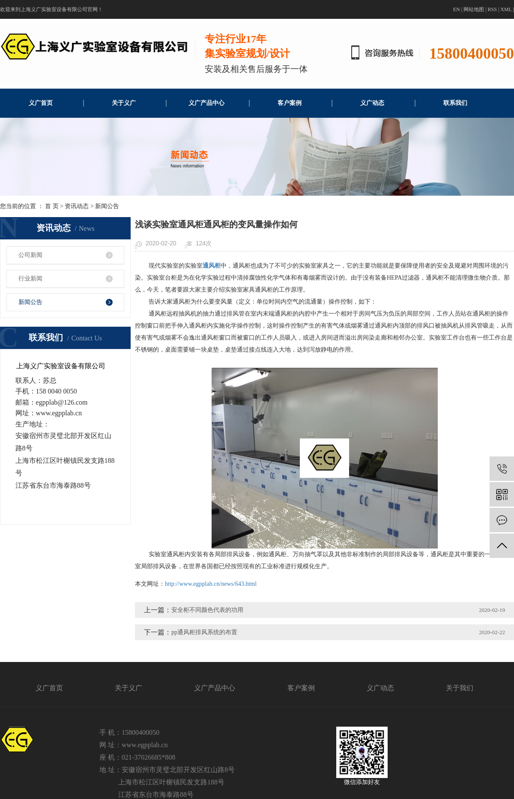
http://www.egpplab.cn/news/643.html (211, 584)
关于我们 (459, 688)
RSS (492, 9)
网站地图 (473, 9)
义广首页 (41, 103)
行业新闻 (30, 278)
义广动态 (372, 103)
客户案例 (290, 103)
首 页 (52, 206)
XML (505, 9)
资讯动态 (77, 206)
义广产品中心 (206, 103)
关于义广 (124, 103)
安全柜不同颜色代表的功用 (207, 610)
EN (456, 9)
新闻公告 (107, 206)
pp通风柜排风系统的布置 (204, 632)
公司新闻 (30, 255)
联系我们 (455, 103)
